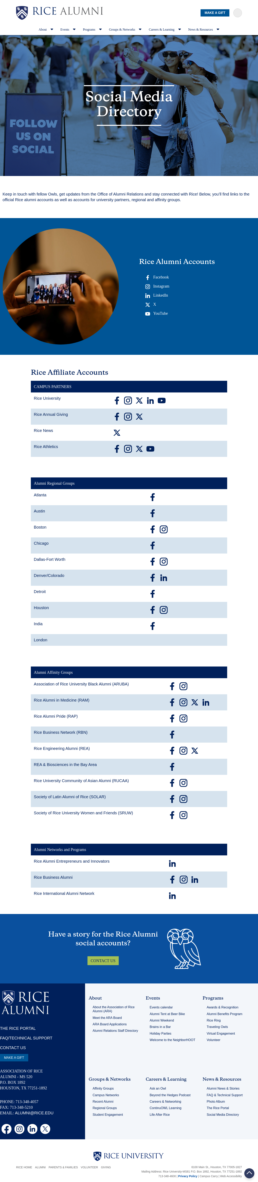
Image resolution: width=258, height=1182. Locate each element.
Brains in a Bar (160, 1027)
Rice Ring (214, 1020)
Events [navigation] (68, 29)
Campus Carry (209, 1176)
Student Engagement (108, 1114)
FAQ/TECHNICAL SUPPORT (26, 1038)
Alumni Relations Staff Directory (115, 1030)
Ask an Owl (158, 1088)
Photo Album (216, 1101)
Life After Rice (160, 1114)
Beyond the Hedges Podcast (170, 1095)
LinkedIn (156, 295)
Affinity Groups (103, 1088)
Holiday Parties (161, 1033)
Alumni (40, 1167)
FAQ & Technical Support (224, 1095)
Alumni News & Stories (223, 1088)
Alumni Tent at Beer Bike (167, 1014)
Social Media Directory (223, 1114)
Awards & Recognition (222, 1007)
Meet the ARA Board (107, 1018)
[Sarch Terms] (237, 12)
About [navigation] (46, 29)
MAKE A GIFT (215, 12)
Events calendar (161, 1007)
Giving (106, 1167)
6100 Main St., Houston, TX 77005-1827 (216, 1167)
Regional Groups (105, 1108)
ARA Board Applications (110, 1024)
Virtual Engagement (221, 1033)
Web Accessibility (231, 1176)
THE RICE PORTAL (18, 1028)
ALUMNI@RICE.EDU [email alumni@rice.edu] (34, 1113)
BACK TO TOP (249, 1173)
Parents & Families (63, 1167)
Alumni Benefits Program (224, 1014)
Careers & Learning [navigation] (165, 29)
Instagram (157, 286)
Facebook (157, 277)
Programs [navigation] (92, 29)
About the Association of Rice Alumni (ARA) (114, 1009)
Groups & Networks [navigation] (125, 29)
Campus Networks (106, 1095)
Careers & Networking (165, 1101)
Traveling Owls (217, 1027)
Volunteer (213, 1040)
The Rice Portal (218, 1108)
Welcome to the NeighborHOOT (172, 1040)
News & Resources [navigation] (204, 29)
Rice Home (24, 1167)
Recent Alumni (103, 1101)
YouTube (156, 313)
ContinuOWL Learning (166, 1108)
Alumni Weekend (162, 1020)
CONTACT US (103, 960)
